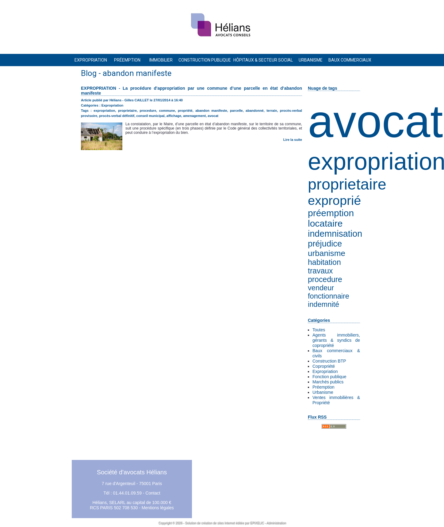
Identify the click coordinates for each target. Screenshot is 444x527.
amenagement (194, 116)
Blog (89, 73)
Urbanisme (322, 392)
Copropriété (323, 366)
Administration (276, 523)
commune (167, 110)
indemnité (323, 304)
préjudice (325, 243)
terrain (271, 110)
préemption (331, 213)
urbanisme (326, 253)
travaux (320, 271)
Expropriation (325, 371)
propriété (185, 110)
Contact (152, 493)
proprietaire (347, 184)
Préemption (323, 387)
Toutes (318, 329)
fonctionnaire (328, 296)
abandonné (255, 110)
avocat (375, 121)
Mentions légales (158, 507)
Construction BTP (329, 361)
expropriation (104, 110)
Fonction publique (329, 376)
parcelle (236, 110)
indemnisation (335, 234)
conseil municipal (150, 116)
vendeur (321, 288)
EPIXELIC (257, 523)
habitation (324, 262)
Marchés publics (327, 381)
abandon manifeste (211, 110)
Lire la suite (292, 139)
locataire (325, 223)
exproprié (334, 200)
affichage (173, 116)
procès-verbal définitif (116, 116)
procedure (325, 279)
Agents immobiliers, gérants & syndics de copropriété (336, 340)
